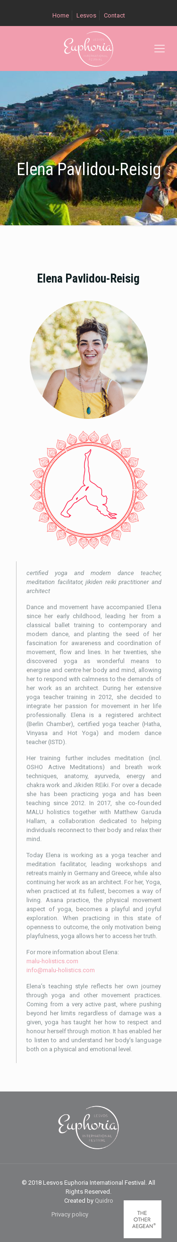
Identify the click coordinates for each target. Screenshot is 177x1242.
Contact (114, 15)
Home (60, 15)
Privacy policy (69, 1214)
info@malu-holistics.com (60, 970)
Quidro (104, 1200)
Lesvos (86, 15)
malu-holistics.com (52, 961)
